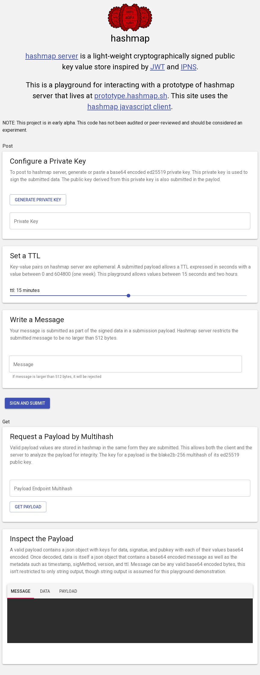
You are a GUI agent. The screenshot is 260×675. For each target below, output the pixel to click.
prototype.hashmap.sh (130, 96)
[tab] (20, 591)
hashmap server (51, 56)
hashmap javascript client (129, 106)
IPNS (189, 67)
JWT (157, 67)
